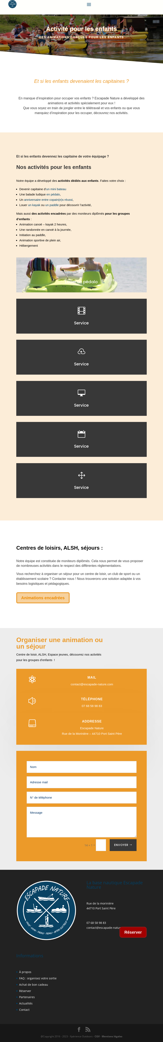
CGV (97, 1036)
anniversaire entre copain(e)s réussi (48, 199)
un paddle (52, 205)
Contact (24, 1010)
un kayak (34, 205)
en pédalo (53, 194)
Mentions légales (111, 1036)
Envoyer (121, 845)
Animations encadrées (43, 598)
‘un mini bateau (56, 189)
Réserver (133, 932)
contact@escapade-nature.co (106, 928)
